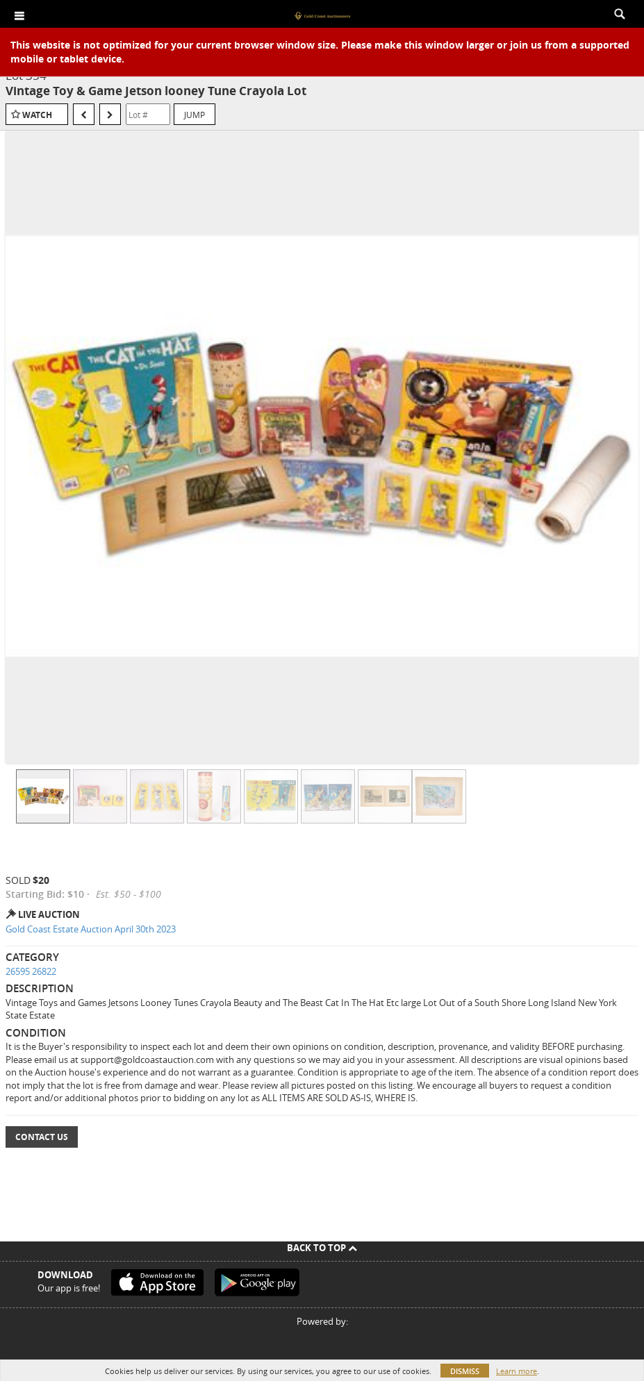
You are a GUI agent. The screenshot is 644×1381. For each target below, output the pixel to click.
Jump (194, 114)
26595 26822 (31, 971)
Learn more (516, 1371)
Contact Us (41, 1137)
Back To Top (322, 1247)
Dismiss (464, 1371)
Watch (37, 115)
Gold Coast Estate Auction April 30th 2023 (91, 929)
